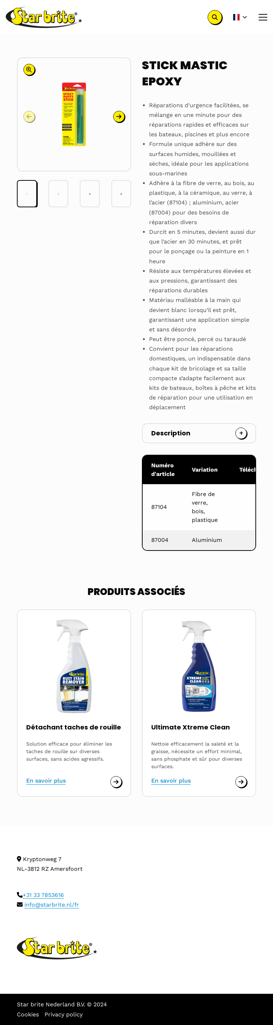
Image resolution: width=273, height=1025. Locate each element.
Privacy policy (64, 1014)
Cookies (28, 1014)
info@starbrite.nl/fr (51, 904)
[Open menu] (260, 17)
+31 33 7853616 (43, 895)
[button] (119, 116)
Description (170, 433)
